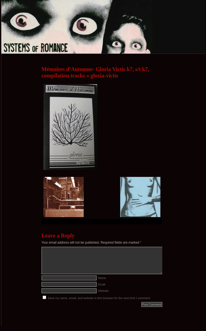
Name (102, 278)
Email (102, 284)
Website (103, 290)
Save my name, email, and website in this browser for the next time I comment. (99, 298)
